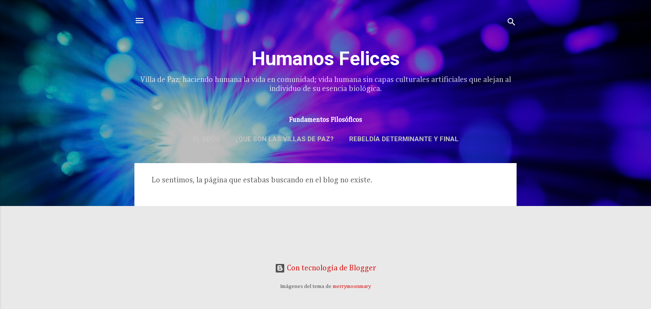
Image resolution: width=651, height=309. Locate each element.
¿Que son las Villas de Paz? (284, 139)
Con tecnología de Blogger (325, 268)
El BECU (206, 139)
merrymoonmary (352, 286)
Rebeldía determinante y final (404, 139)
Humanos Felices (326, 58)
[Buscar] (511, 23)
